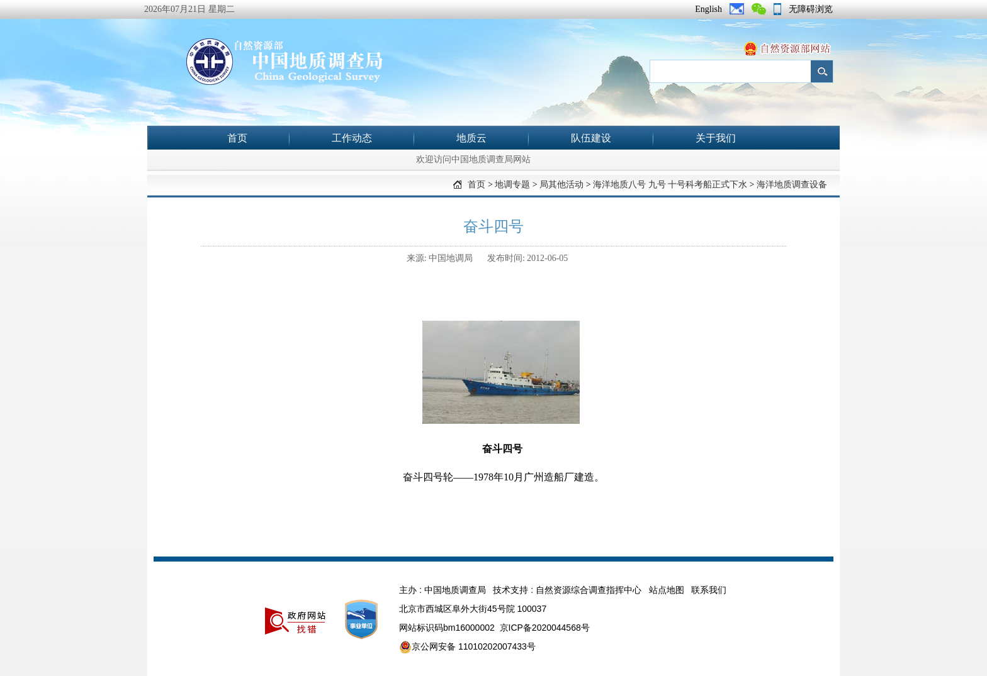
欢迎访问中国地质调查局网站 (473, 159)
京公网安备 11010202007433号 (467, 647)
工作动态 (352, 138)
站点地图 (666, 590)
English (708, 9)
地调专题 (512, 184)
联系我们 (708, 590)
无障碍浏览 (811, 9)
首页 (237, 138)
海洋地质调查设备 (792, 184)
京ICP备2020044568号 (545, 628)
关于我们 (716, 138)
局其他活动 (561, 184)
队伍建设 (591, 138)
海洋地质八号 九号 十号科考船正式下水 (670, 184)
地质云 (471, 138)
